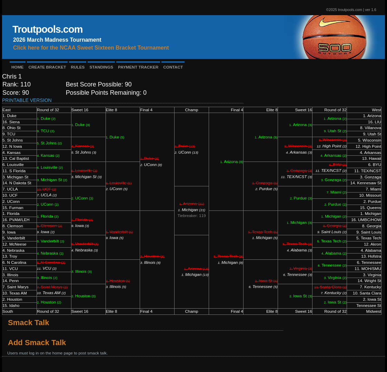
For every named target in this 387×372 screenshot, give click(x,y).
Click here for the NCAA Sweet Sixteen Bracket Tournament (91, 48)
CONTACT (173, 67)
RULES (78, 67)
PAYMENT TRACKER (138, 67)
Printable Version (27, 100)
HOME (17, 67)
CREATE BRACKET (47, 67)
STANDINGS (101, 67)
